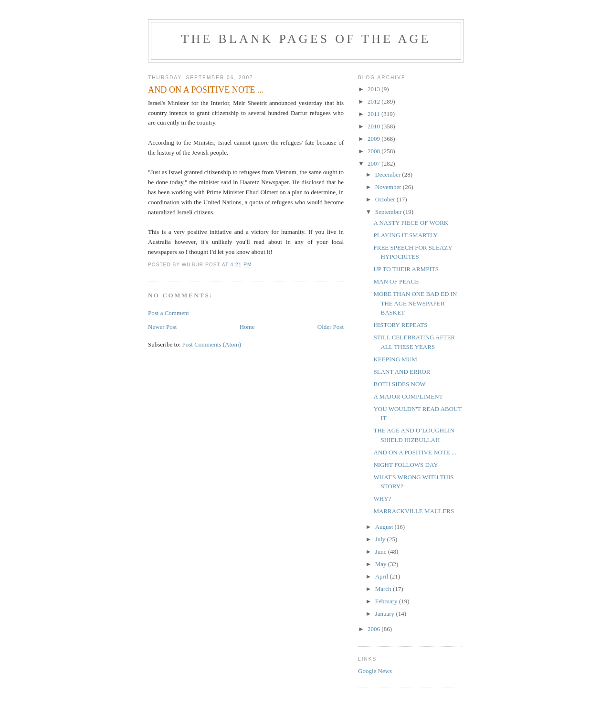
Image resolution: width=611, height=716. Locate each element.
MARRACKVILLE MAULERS (413, 511)
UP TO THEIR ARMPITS (405, 269)
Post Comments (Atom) (212, 344)
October (386, 199)
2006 (374, 628)
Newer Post (162, 326)
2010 (374, 126)
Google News (375, 670)
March (384, 588)
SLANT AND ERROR (401, 371)
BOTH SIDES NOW (399, 384)
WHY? (382, 498)
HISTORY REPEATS (400, 324)
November (389, 186)
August (385, 526)
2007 (374, 163)
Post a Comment (168, 312)
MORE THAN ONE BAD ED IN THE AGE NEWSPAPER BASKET (415, 303)
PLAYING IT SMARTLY (405, 235)
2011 (374, 113)
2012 (374, 101)
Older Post (330, 326)
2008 (374, 151)
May (381, 564)
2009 (374, 138)
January (385, 613)
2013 (374, 89)
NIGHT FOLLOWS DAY (405, 464)
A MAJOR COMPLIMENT (407, 396)
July (381, 539)
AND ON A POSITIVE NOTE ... (414, 452)
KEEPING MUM (395, 359)
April (382, 576)
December (388, 174)
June (381, 551)
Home (247, 326)
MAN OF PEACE (396, 281)
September (389, 211)
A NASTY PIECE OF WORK (410, 222)
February (387, 601)
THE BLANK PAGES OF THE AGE (306, 39)
